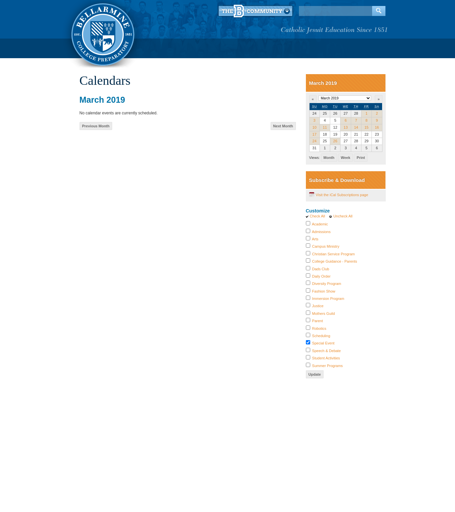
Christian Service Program (333, 254)
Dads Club (320, 269)
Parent (317, 321)
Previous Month (96, 126)
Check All (317, 216)
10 (315, 127)
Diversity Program (326, 284)
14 (356, 127)
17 (315, 134)
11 (325, 127)
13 (345, 127)
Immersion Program (328, 299)
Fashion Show (324, 291)
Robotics (319, 328)
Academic (320, 224)
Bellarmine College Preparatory (102, 33)
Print (360, 158)
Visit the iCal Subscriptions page (342, 195)
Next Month (283, 126)
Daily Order (321, 276)
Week (345, 158)
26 (335, 141)
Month (329, 158)
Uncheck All (342, 216)
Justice (318, 306)
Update (315, 374)
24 (315, 141)
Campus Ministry (326, 246)
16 (377, 127)
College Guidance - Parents (334, 261)
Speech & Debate (326, 351)
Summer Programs (327, 366)
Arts (315, 239)
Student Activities (326, 358)
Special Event (323, 343)
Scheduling (321, 336)
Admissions (321, 232)
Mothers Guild (323, 314)
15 (366, 127)
